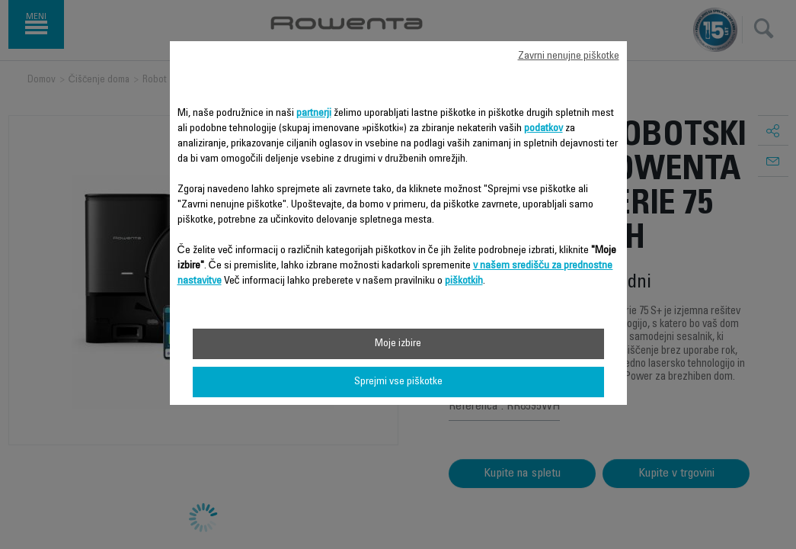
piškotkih (464, 281)
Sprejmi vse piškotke (398, 382)
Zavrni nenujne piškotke (568, 56)
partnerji (313, 113)
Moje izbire (398, 344)
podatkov (543, 129)
